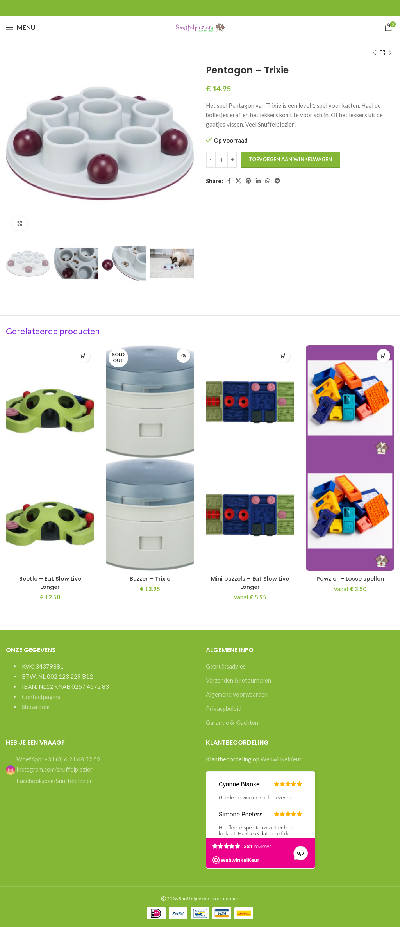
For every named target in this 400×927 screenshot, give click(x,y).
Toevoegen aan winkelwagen (290, 159)
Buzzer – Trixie (150, 578)
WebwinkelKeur (281, 759)
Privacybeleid (223, 708)
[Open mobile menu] (20, 27)
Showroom (36, 706)
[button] (83, 356)
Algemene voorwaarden (237, 694)
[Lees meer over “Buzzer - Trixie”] (183, 356)
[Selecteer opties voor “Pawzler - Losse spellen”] (383, 356)
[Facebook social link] (229, 181)
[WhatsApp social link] (267, 181)
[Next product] (390, 53)
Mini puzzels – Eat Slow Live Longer (250, 582)
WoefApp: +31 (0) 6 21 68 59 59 (57, 759)
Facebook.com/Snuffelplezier (53, 780)
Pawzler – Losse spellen (350, 578)
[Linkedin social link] (258, 181)
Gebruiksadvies (226, 666)
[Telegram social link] (277, 181)
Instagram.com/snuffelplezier (49, 768)
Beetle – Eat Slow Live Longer (50, 582)
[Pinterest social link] (248, 181)
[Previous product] (375, 53)
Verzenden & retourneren (238, 680)
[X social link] (238, 181)
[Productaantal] (221, 160)
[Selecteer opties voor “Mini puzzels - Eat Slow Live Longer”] (283, 356)
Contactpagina (41, 696)
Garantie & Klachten (232, 722)
